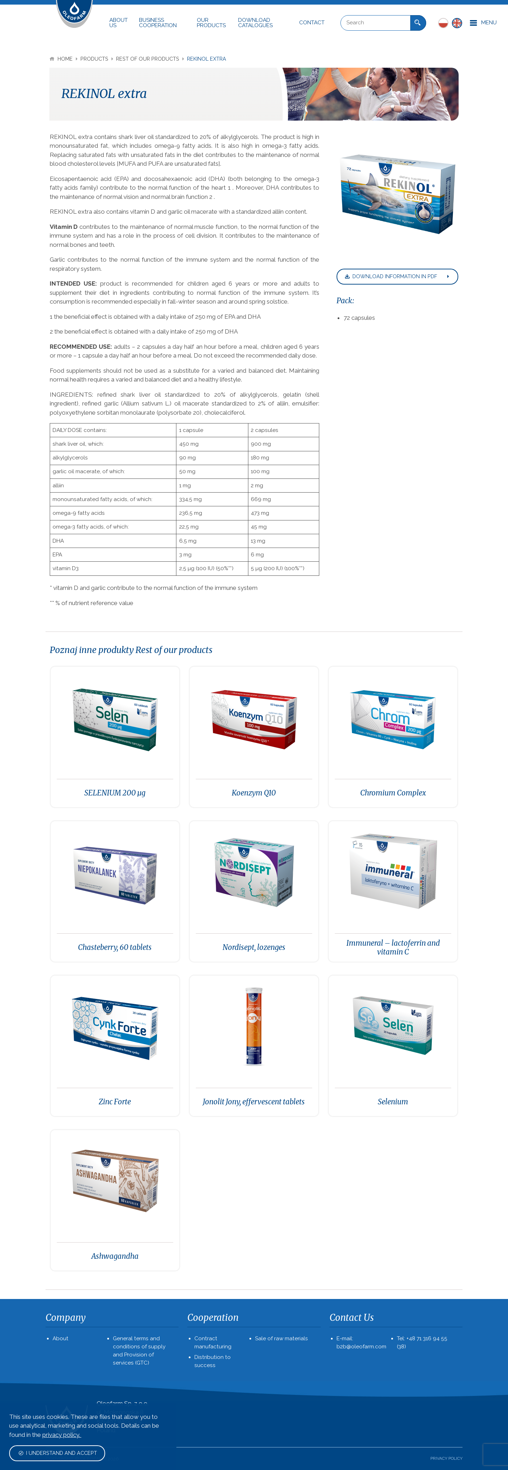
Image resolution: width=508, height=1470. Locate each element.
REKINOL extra (206, 59)
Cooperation (212, 1317)
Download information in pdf (398, 276)
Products (95, 59)
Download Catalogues (255, 23)
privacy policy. (61, 1434)
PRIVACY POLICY (446, 1458)
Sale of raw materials (281, 1338)
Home (61, 59)
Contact (312, 22)
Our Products (211, 23)
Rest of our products (148, 59)
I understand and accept (57, 1453)
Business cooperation (158, 23)
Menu (483, 23)
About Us (118, 23)
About (60, 1338)
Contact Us (351, 1317)
